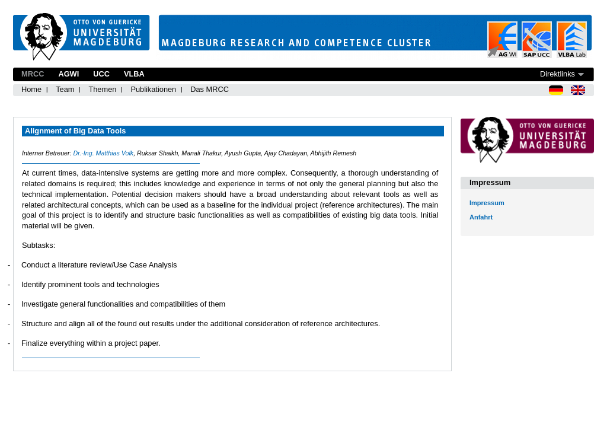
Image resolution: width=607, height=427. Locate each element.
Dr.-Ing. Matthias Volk (103, 153)
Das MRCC (209, 89)
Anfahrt (481, 217)
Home (31, 89)
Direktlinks (557, 73)
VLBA (134, 73)
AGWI (68, 73)
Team (65, 89)
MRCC (32, 73)
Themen (102, 89)
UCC (101, 73)
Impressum (486, 202)
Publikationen (153, 89)
